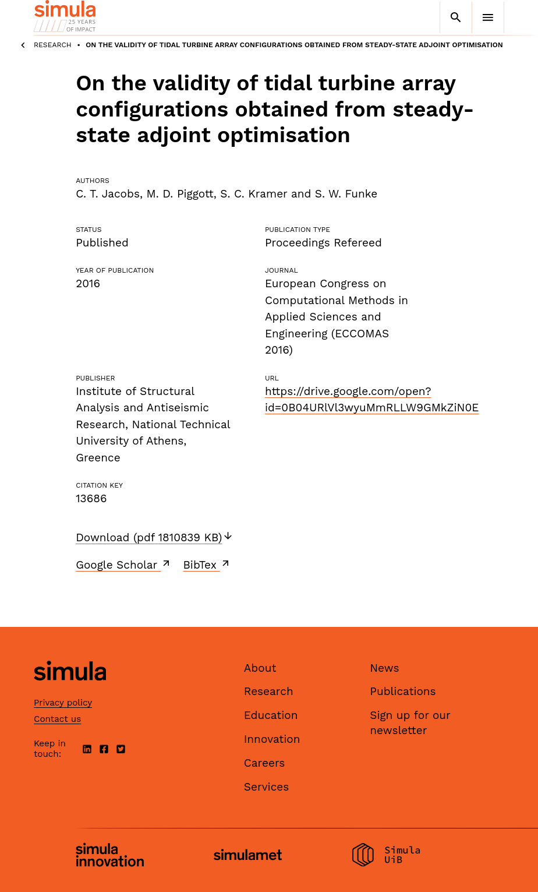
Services (266, 787)
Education (271, 715)
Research (53, 44)
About (260, 668)
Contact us (57, 719)
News (384, 668)
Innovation (272, 739)
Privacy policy (63, 702)
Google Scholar (124, 565)
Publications (403, 691)
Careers (264, 763)
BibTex (207, 565)
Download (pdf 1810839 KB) (154, 537)
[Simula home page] (70, 690)
